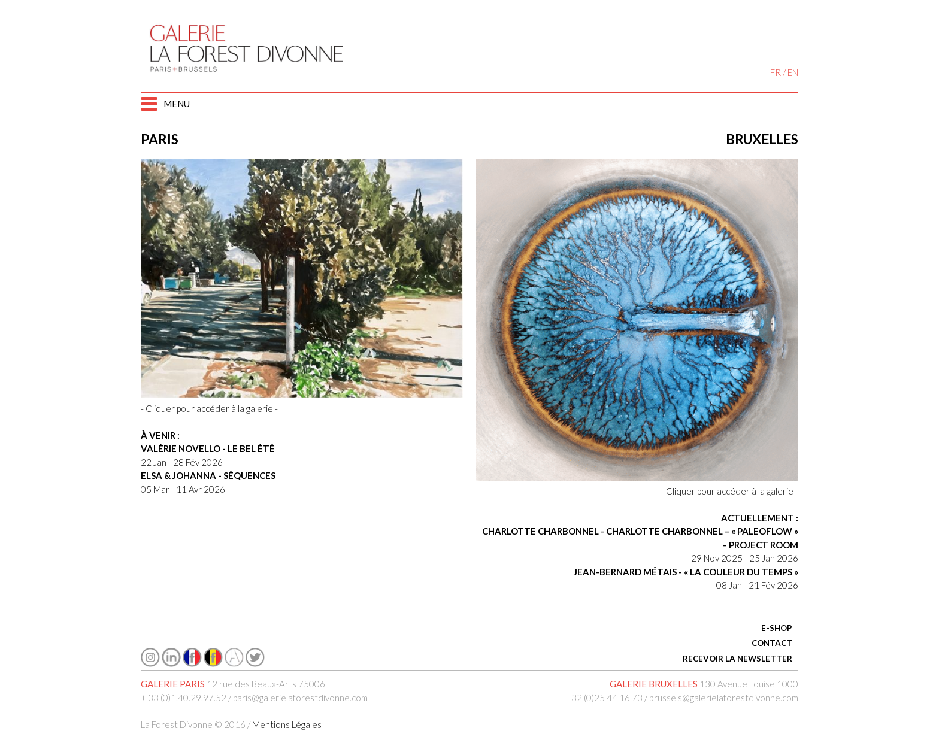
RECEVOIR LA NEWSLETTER (737, 658)
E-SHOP (776, 628)
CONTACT (772, 643)
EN (792, 72)
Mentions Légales (287, 724)
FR (775, 72)
